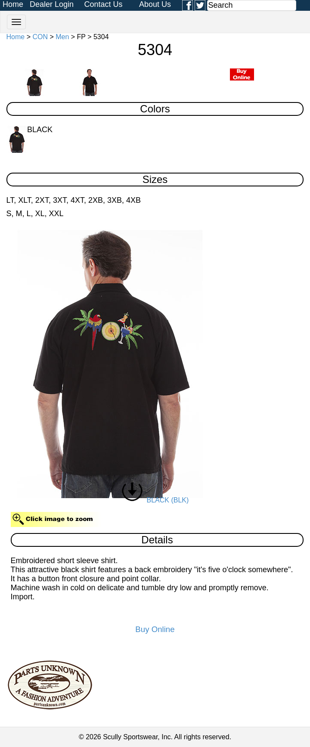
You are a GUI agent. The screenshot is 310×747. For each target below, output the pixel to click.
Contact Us (103, 4)
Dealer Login (52, 4)
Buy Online (154, 629)
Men (62, 36)
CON (40, 36)
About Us (155, 4)
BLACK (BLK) (155, 500)
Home (13, 4)
